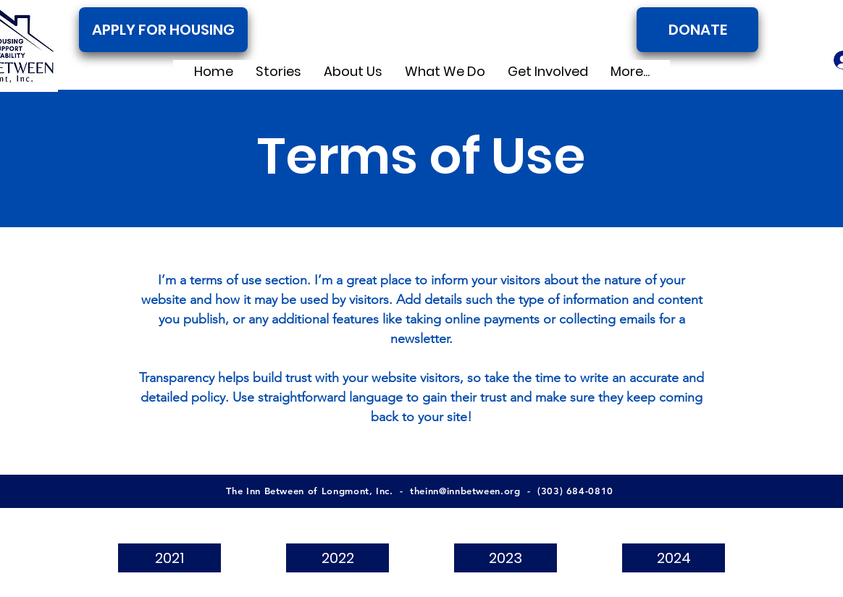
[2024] (673, 557)
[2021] (169, 557)
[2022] (337, 557)
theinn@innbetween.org (465, 490)
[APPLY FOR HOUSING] (163, 29)
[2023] (505, 557)
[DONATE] (697, 29)
